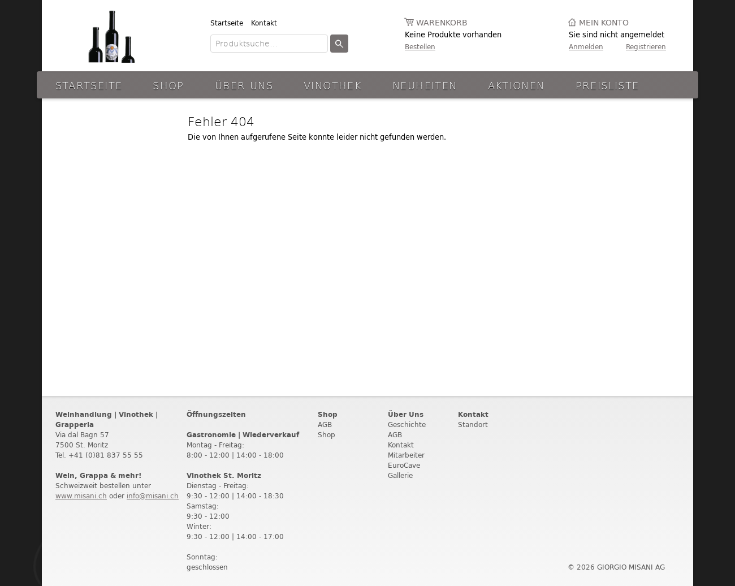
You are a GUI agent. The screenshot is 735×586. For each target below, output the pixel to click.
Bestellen (420, 46)
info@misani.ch (153, 495)
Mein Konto (604, 23)
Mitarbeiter (406, 455)
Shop (168, 85)
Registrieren (646, 46)
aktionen (516, 85)
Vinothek (333, 85)
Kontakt (264, 23)
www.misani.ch (81, 495)
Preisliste (607, 85)
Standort (473, 424)
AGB (325, 424)
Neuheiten (424, 85)
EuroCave (404, 465)
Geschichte (407, 424)
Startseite (226, 23)
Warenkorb (442, 23)
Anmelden (586, 46)
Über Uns (244, 85)
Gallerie (400, 475)
